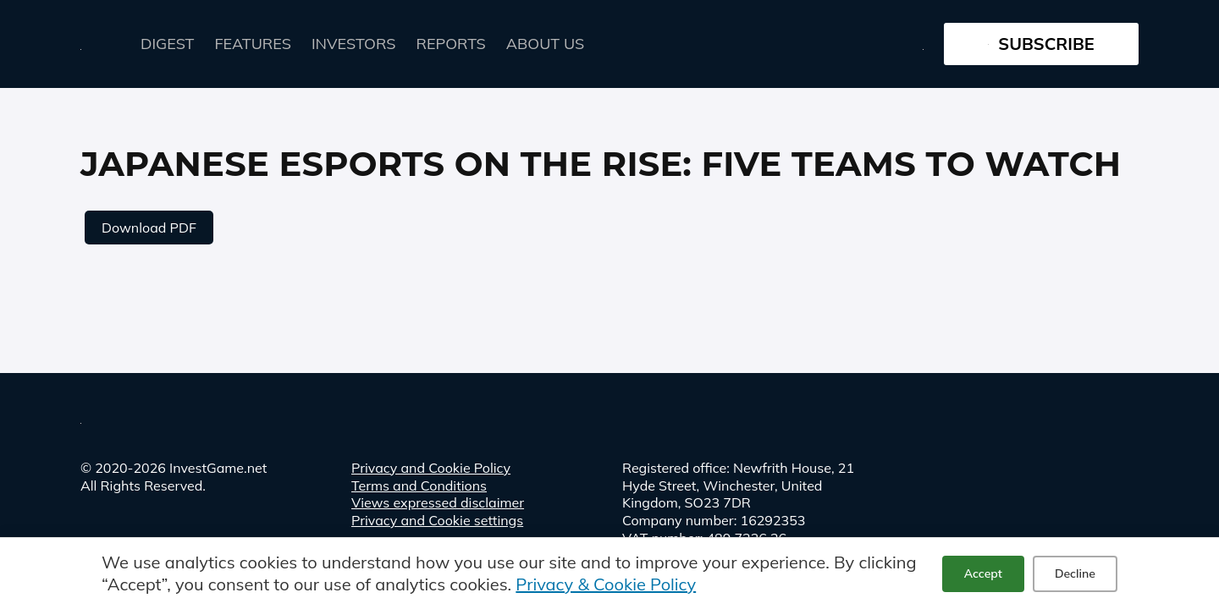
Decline (1075, 573)
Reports (451, 43)
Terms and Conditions (419, 485)
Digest (168, 43)
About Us (545, 43)
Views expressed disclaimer (437, 502)
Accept (983, 573)
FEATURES (253, 43)
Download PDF (149, 227)
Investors (354, 43)
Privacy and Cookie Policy (430, 467)
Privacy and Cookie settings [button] (437, 520)
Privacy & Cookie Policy (606, 584)
